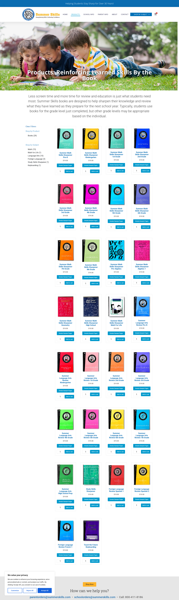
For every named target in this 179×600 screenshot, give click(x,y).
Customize (15, 590)
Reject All (29, 590)
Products (75, 14)
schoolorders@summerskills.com (95, 597)
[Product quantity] (60, 171)
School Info (88, 14)
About (114, 14)
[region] (30, 583)
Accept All (44, 590)
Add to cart (69, 171)
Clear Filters (31, 126)
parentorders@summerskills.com (50, 597)
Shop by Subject (142, 14)
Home (65, 14)
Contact (124, 14)
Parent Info (103, 14)
